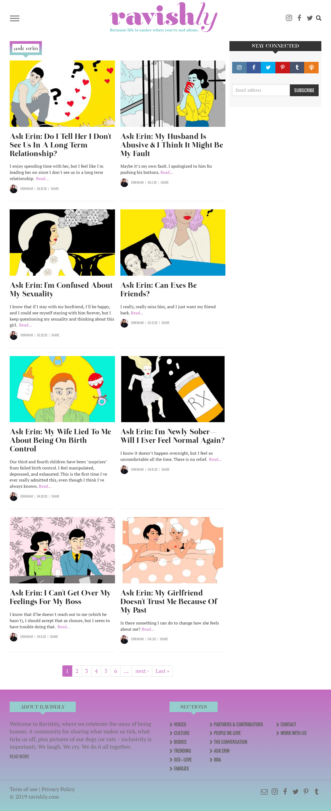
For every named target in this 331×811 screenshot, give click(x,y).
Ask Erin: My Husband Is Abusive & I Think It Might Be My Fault (171, 145)
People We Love (227, 733)
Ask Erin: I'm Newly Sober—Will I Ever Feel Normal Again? (172, 436)
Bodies (180, 742)
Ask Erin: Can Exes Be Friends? (158, 290)
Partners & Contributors (238, 724)
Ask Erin (221, 751)
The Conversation (230, 742)
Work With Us (293, 733)
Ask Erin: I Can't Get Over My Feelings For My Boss (60, 597)
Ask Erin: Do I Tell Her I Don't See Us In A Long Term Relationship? (60, 145)
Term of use (24, 789)
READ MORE (19, 756)
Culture (181, 733)
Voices (180, 724)
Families (181, 768)
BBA (217, 759)
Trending (182, 751)
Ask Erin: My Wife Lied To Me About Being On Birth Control (60, 440)
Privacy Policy (58, 789)
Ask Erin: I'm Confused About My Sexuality (61, 290)
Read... (42, 178)
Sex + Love (183, 759)
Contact (288, 724)
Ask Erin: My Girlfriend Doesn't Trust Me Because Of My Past (168, 601)
